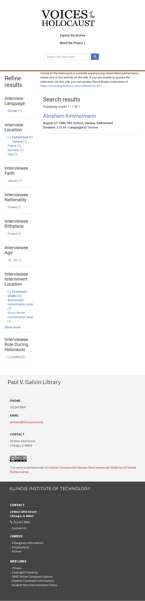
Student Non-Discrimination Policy (34, 585)
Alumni (16, 551)
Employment (20, 547)
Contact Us (19, 528)
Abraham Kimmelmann (69, 116)
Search (96, 56)
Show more (12, 327)
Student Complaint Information (33, 580)
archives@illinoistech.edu (26, 422)
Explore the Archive (72, 35)
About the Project (72, 43)
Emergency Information (27, 543)
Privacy (16, 568)
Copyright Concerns (25, 572)
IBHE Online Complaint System (32, 576)
